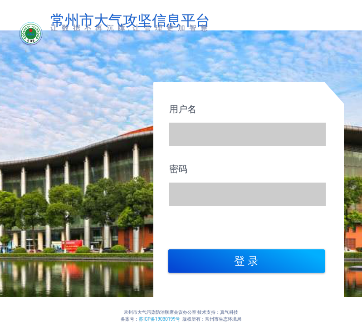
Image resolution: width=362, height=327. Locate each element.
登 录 (246, 261)
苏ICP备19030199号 (159, 319)
